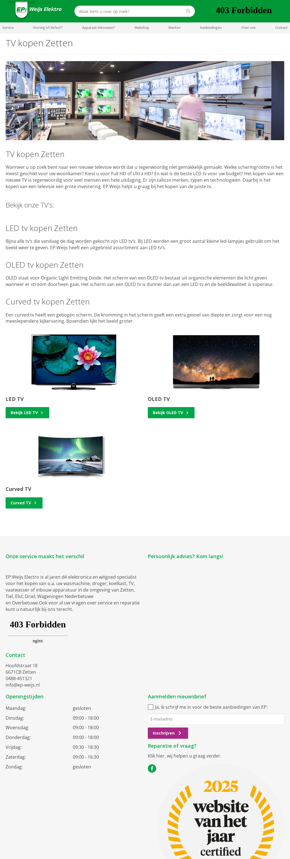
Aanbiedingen (211, 27)
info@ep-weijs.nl (23, 685)
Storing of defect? (47, 27)
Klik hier (156, 756)
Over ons (248, 27)
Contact (281, 27)
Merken (175, 27)
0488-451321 (19, 678)
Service (8, 27)
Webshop (141, 27)
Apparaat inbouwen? (98, 27)
